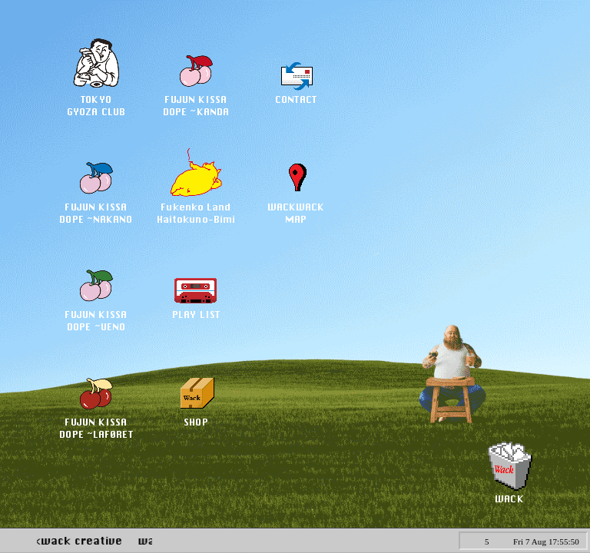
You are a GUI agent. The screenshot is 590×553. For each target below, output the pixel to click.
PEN (398, 540)
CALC (431, 540)
